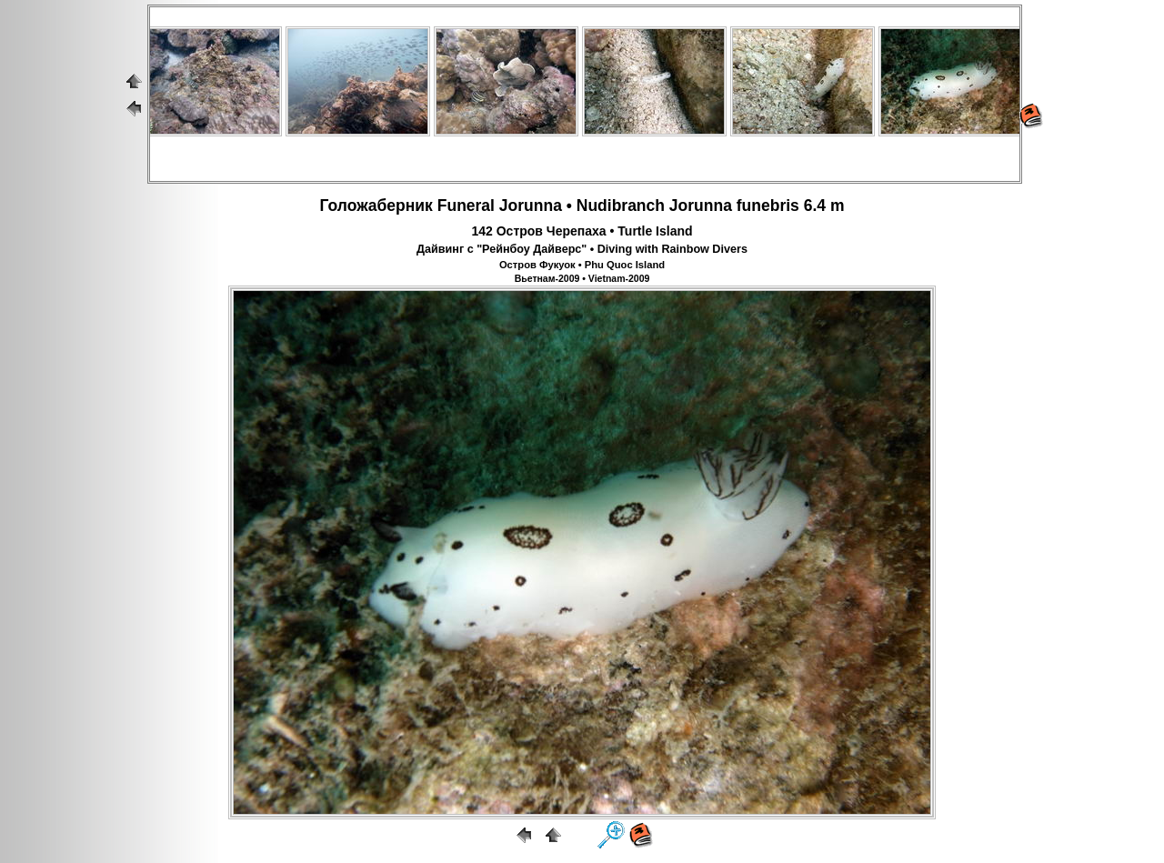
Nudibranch (621, 205)
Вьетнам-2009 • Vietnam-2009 (582, 278)
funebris (768, 205)
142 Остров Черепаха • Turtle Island (581, 231)
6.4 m (824, 205)
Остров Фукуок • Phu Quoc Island (582, 264)
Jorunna (530, 205)
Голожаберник (376, 205)
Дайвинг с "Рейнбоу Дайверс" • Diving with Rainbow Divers (582, 249)
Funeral (466, 205)
